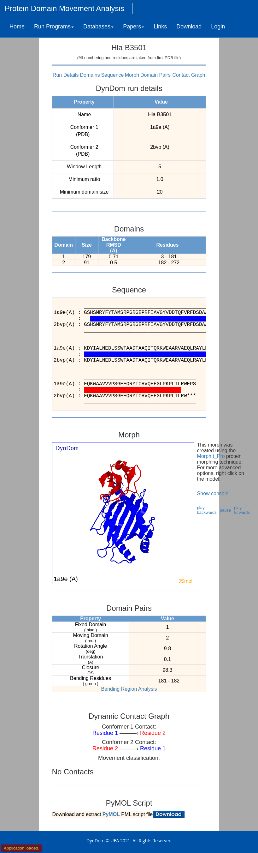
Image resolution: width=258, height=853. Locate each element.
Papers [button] (133, 26)
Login (218, 26)
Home (17, 26)
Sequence (112, 75)
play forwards (242, 510)
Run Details (66, 75)
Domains (90, 75)
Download (189, 26)
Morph (132, 75)
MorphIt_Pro (211, 456)
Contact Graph (188, 75)
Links (160, 26)
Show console (213, 493)
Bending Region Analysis (129, 689)
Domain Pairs (155, 75)
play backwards (207, 510)
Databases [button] (98, 26)
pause (225, 510)
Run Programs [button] (54, 26)
